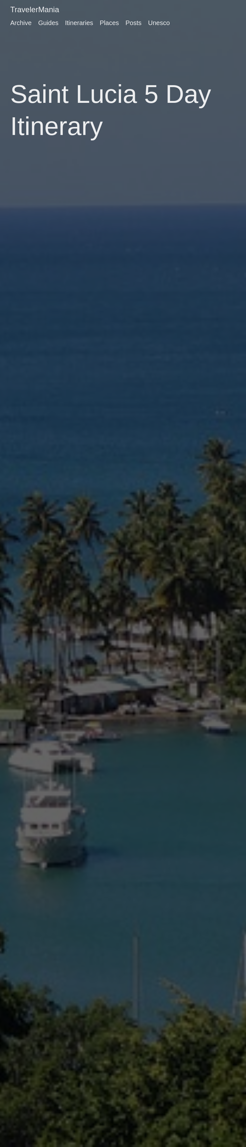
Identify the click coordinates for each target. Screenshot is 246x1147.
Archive (21, 22)
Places (109, 22)
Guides (48, 22)
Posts (134, 22)
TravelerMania (34, 9)
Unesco (159, 22)
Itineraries (79, 22)
